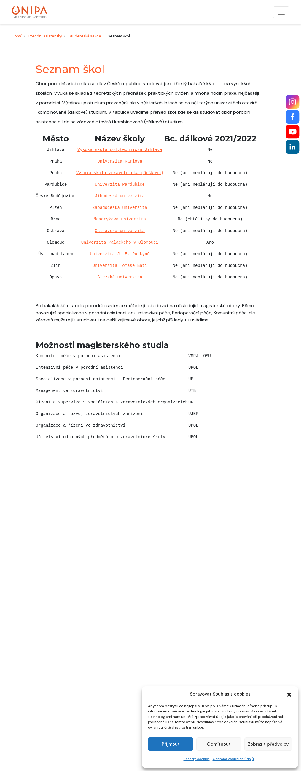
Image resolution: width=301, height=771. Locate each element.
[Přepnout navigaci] (281, 12)
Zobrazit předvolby (268, 744)
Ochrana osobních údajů (233, 758)
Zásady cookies (197, 758)
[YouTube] (293, 132)
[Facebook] (293, 117)
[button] (289, 694)
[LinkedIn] (293, 147)
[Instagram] (293, 102)
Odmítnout (219, 744)
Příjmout (171, 744)
